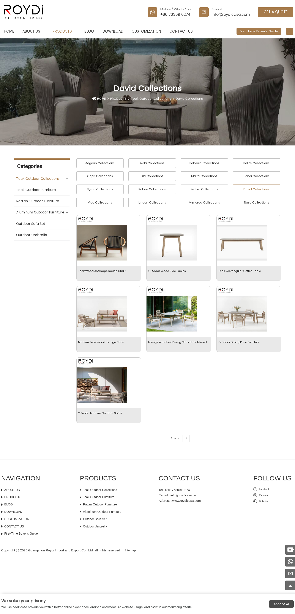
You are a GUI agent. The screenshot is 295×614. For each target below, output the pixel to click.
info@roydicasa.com (231, 14)
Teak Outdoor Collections (151, 99)
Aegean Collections (100, 163)
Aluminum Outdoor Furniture (40, 212)
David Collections (190, 99)
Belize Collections (256, 163)
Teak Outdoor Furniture (36, 189)
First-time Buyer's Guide (259, 31)
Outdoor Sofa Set (30, 223)
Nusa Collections (256, 202)
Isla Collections (152, 176)
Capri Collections (100, 176)
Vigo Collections (100, 202)
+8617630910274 (175, 14)
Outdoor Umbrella (31, 234)
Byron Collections (100, 189)
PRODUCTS (64, 31)
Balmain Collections (204, 163)
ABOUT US (33, 31)
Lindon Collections (152, 202)
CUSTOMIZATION (146, 31)
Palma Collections (152, 189)
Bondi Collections (257, 176)
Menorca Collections (204, 202)
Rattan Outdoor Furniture (37, 201)
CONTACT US (181, 31)
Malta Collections (204, 176)
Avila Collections (152, 163)
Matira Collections (204, 189)
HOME (9, 31)
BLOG (89, 31)
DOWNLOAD (113, 31)
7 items (174, 494)
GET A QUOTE (275, 11)
